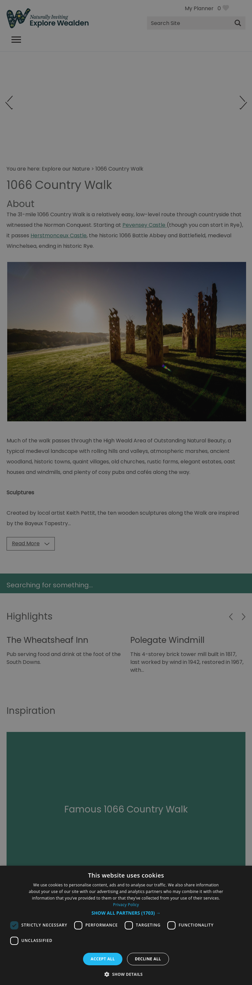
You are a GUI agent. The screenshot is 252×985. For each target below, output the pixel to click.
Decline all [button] (148, 959)
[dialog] (126, 925)
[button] (126, 913)
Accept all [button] (103, 959)
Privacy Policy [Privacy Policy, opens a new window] (126, 904)
